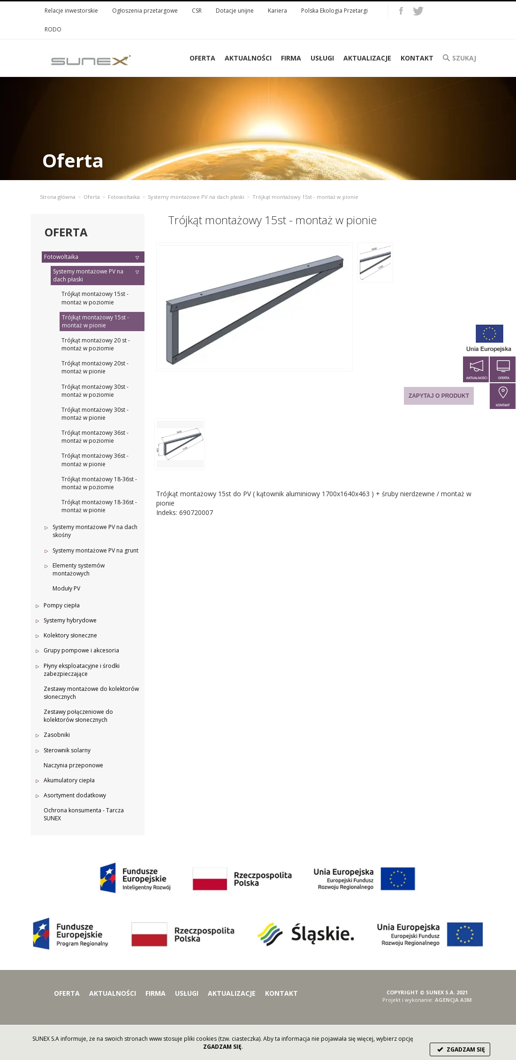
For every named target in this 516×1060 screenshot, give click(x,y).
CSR (197, 11)
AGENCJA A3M (453, 999)
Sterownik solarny (67, 750)
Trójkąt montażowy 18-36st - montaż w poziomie (99, 483)
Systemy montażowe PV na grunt (95, 550)
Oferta (91, 196)
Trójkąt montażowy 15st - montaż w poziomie (95, 298)
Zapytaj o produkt (439, 396)
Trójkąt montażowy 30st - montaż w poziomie (95, 391)
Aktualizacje (367, 57)
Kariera (277, 11)
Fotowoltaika (124, 196)
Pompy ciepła (62, 605)
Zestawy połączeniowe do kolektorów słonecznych (78, 716)
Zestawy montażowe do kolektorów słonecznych (91, 693)
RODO (53, 29)
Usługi (322, 57)
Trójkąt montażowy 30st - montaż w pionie (95, 414)
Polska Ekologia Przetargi (334, 11)
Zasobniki (57, 735)
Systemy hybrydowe (70, 620)
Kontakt (417, 57)
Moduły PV (66, 588)
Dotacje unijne (235, 11)
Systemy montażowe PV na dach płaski (196, 196)
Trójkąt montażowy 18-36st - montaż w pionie (99, 506)
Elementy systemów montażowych (79, 569)
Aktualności (248, 57)
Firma (291, 57)
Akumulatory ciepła (69, 780)
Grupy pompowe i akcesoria (81, 650)
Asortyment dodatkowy (75, 795)
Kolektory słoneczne (70, 635)
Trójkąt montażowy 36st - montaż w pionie (95, 460)
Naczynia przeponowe (73, 765)
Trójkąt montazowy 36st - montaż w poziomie (95, 437)
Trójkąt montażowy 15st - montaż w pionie (95, 321)
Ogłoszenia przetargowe (145, 11)
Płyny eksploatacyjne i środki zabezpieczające (82, 670)
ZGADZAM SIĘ (460, 1049)
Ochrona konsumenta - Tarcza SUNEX (84, 814)
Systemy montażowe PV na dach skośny (95, 531)
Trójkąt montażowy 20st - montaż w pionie (95, 367)
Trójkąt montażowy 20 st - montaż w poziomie (95, 344)
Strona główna (58, 196)
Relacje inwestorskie (71, 11)
